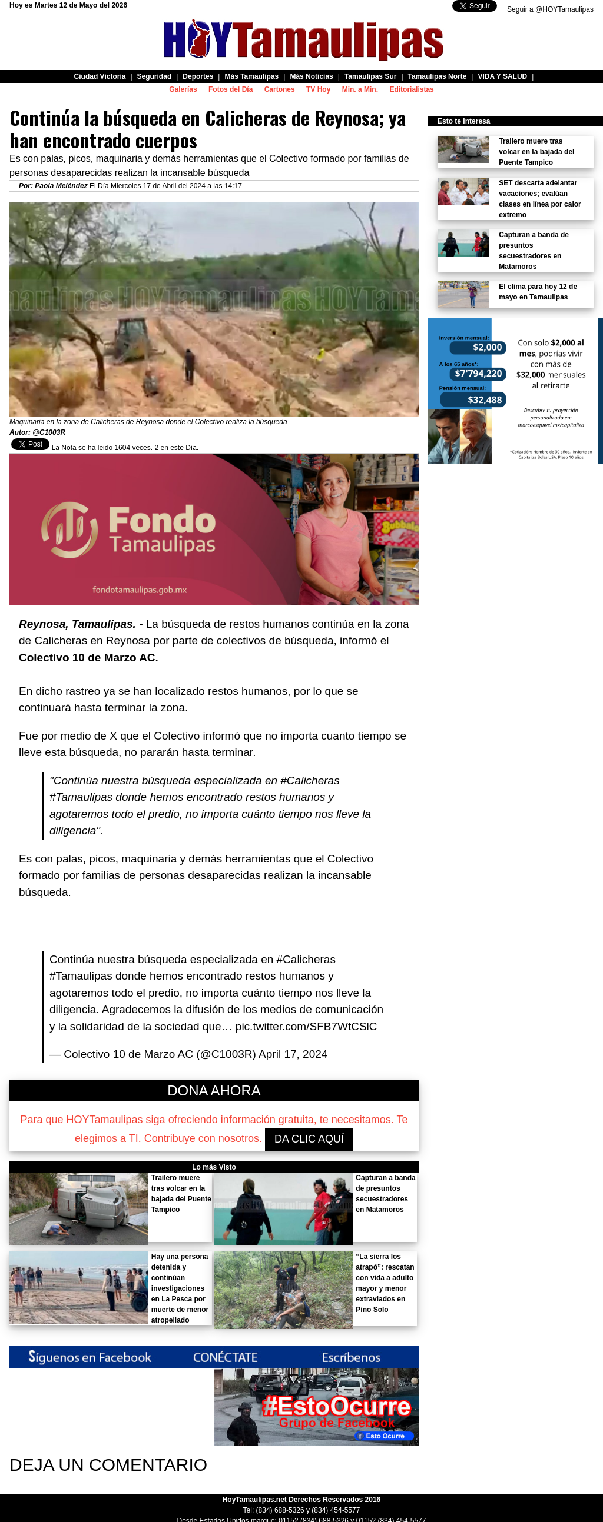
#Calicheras (306, 959)
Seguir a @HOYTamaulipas (550, 9)
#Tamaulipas (80, 976)
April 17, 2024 (293, 1054)
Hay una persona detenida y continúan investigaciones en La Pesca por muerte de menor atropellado (179, 1288)
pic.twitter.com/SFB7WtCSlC (306, 1026)
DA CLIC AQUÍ (309, 1139)
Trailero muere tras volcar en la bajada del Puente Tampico (536, 151)
